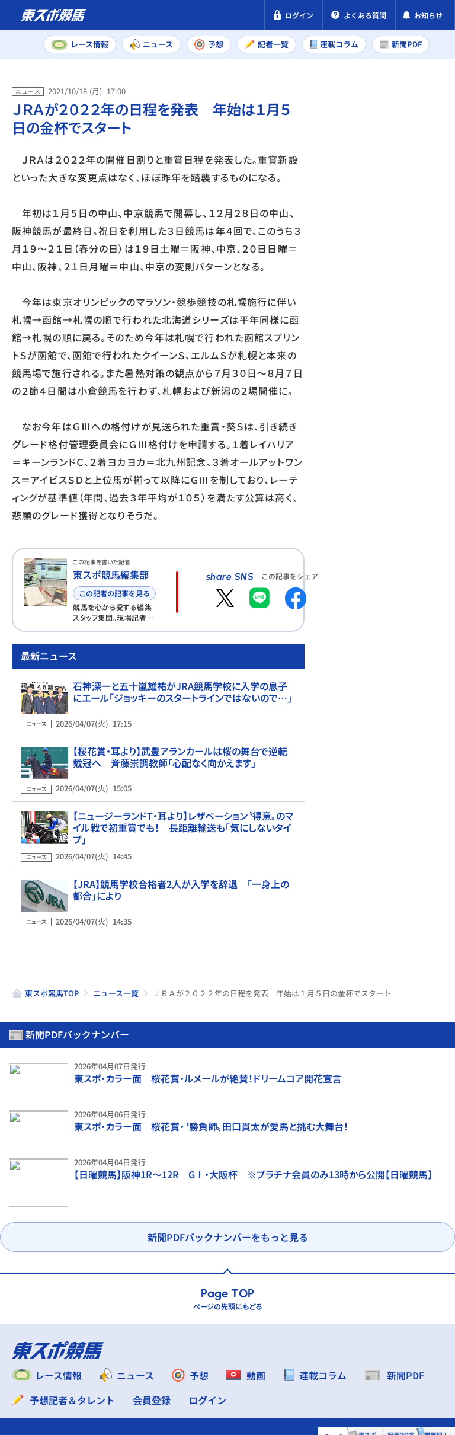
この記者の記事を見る (114, 593)
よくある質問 (114, 1377)
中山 (372, 414)
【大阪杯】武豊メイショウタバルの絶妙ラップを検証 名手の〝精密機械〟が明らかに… (411, 823)
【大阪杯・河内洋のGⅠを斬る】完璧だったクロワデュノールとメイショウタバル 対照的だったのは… (406, 596)
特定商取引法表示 (162, 1355)
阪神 (419, 414)
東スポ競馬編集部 (111, 574)
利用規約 (236, 1355)
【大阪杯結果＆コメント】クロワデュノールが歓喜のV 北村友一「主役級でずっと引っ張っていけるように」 (410, 933)
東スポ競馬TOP (52, 1148)
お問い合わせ (40, 1377)
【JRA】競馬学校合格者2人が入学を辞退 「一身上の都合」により (184, 910)
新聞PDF (351, 140)
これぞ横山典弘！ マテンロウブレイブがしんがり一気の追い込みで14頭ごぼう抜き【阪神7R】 (410, 1049)
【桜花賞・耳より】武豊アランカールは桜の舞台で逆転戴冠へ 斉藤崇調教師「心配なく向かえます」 (180, 797)
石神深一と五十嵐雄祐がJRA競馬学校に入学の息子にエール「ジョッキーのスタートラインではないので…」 (180, 741)
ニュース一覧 (116, 1148)
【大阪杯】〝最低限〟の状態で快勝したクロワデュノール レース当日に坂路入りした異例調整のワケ (407, 712)
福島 (372, 440)
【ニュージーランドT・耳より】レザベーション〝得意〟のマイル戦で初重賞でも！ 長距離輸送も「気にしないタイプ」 (183, 853)
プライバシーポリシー (59, 1355)
